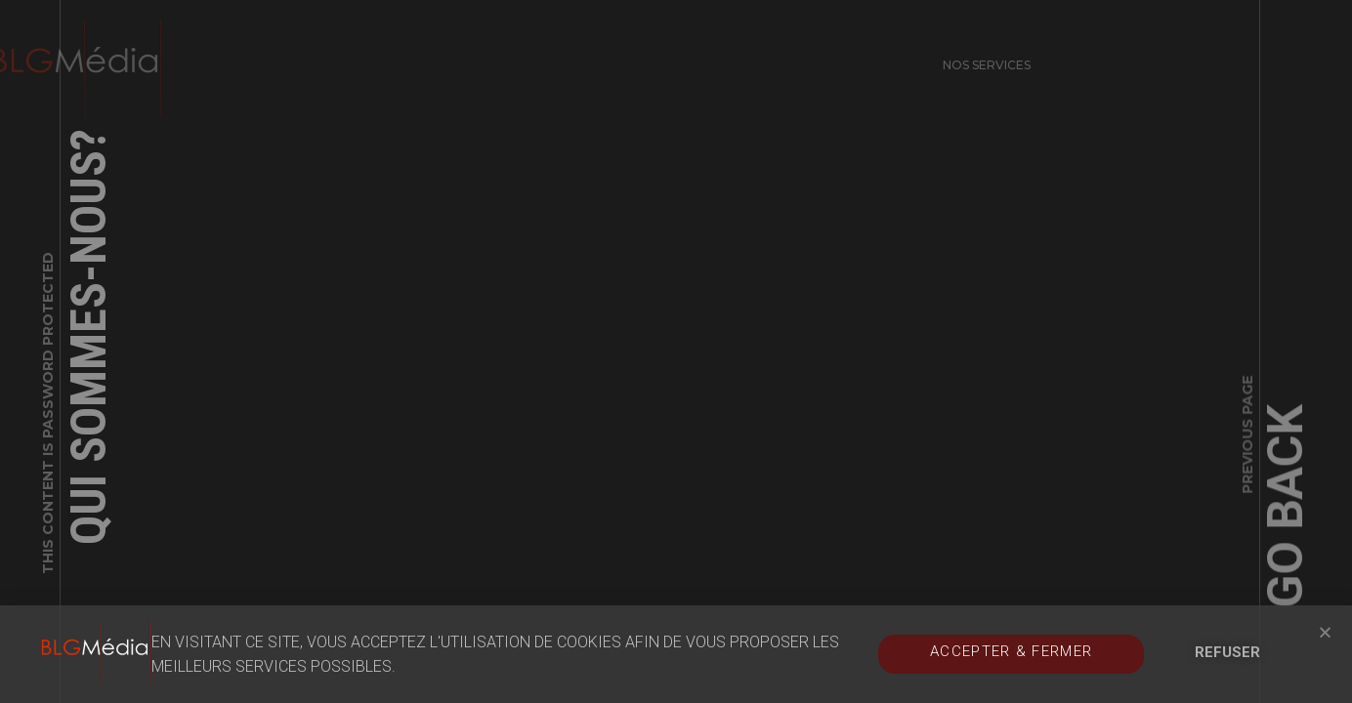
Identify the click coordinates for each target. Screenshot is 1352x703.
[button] (1325, 632)
